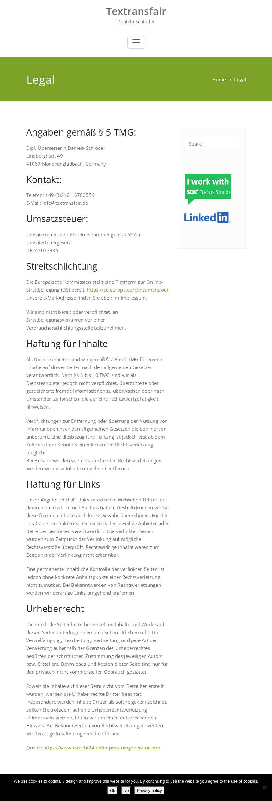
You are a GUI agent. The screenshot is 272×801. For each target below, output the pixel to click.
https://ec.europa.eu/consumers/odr (128, 290)
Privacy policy (149, 790)
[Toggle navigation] (136, 42)
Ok (112, 790)
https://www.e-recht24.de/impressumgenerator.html (102, 747)
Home (219, 79)
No (126, 790)
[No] (264, 787)
